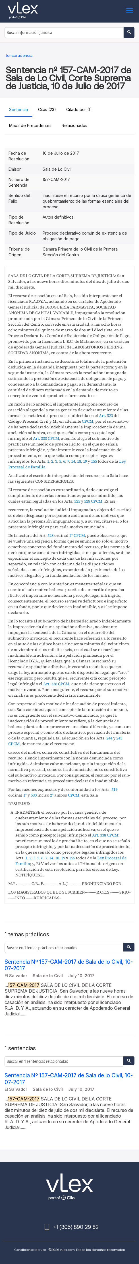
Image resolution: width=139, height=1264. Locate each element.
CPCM (87, 421)
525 (77, 501)
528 (87, 501)
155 (94, 461)
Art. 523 (106, 415)
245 (119, 738)
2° (71, 535)
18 (79, 461)
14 (73, 461)
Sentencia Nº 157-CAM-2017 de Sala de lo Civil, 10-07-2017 (69, 965)
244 (109, 738)
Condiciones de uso (30, 1249)
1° (25, 795)
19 (85, 461)
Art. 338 (40, 438)
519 (114, 789)
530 (34, 795)
